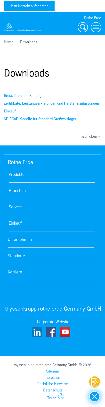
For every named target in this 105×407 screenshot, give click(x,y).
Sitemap (52, 371)
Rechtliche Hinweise (52, 384)
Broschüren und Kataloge (23, 95)
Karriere (15, 272)
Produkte (16, 174)
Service (15, 206)
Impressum (52, 377)
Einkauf (10, 111)
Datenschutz (52, 390)
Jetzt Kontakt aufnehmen (29, 6)
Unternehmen (20, 239)
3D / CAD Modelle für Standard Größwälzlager (40, 119)
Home (8, 42)
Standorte (16, 255)
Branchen (17, 190)
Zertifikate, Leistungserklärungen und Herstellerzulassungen (51, 103)
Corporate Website (53, 321)
